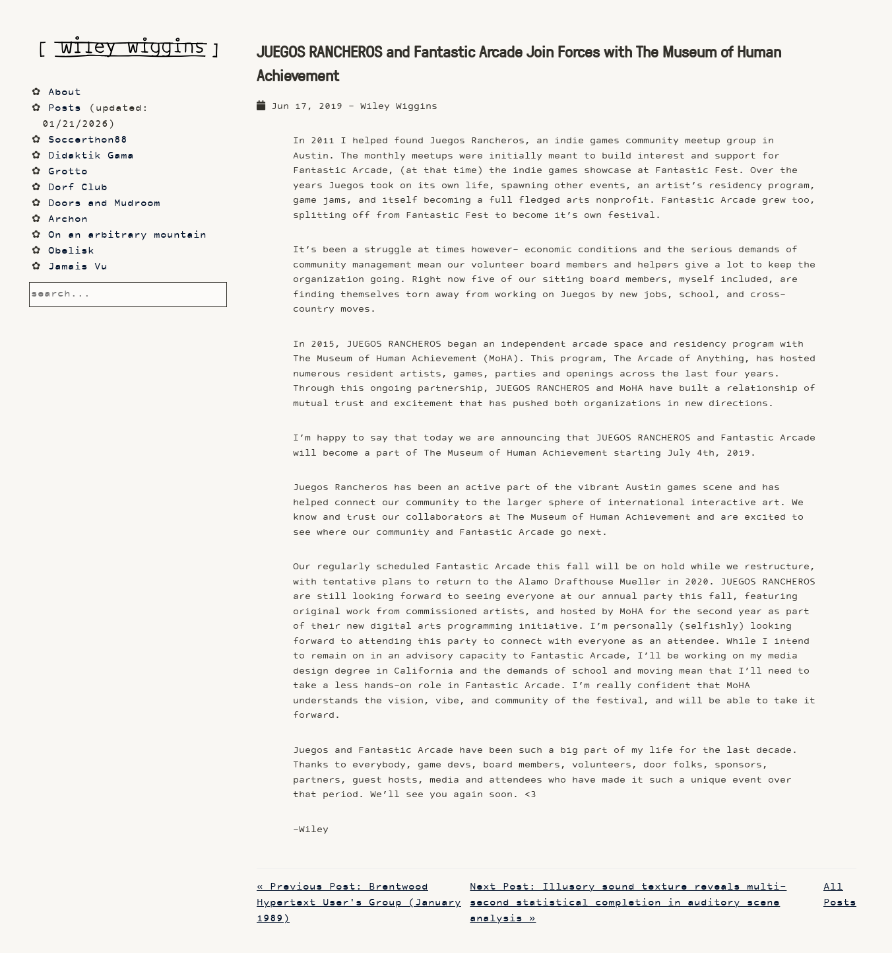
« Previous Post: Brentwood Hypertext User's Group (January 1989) (359, 903)
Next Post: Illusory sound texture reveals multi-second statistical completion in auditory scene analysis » (628, 903)
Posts (64, 109)
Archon (68, 220)
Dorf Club (78, 188)
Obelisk (71, 251)
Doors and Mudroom (104, 204)
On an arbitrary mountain (127, 235)
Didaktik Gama (91, 156)
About (64, 93)
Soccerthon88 (87, 140)
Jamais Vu (78, 267)
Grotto (68, 172)
